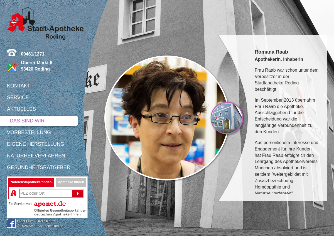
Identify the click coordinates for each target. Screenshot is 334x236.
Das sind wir (27, 121)
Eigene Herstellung (35, 144)
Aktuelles (21, 109)
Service (18, 97)
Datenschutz (45, 221)
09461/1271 (33, 54)
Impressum (25, 221)
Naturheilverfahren (36, 156)
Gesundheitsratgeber (38, 167)
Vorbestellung (29, 132)
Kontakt (18, 86)
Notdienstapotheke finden (31, 182)
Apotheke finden (71, 182)
